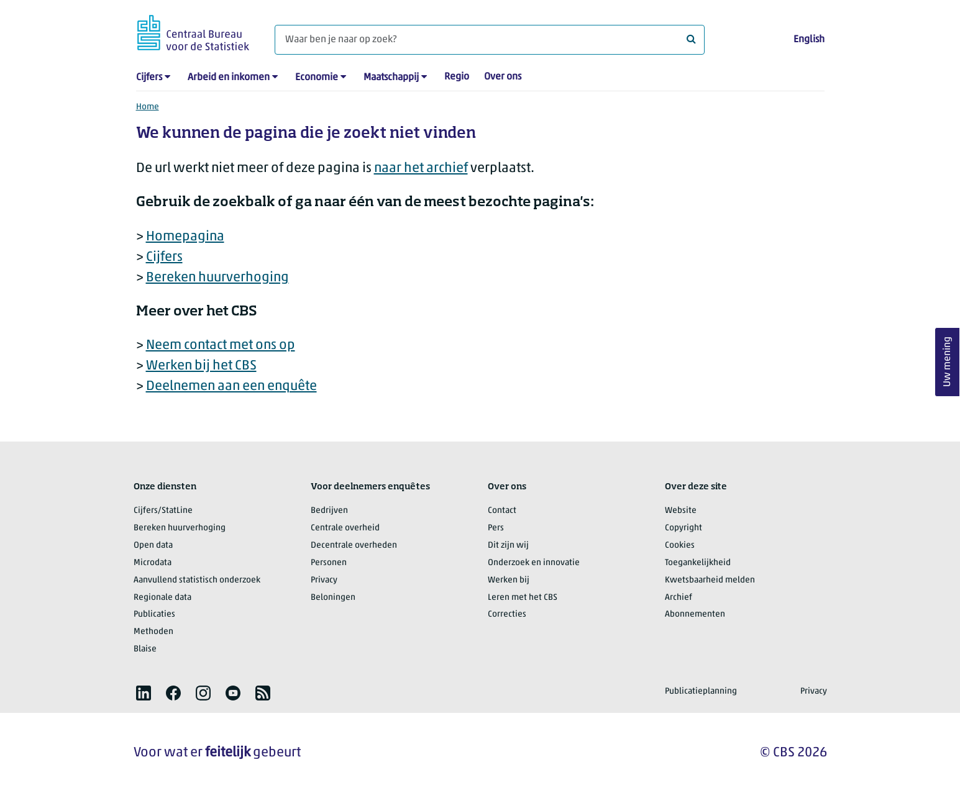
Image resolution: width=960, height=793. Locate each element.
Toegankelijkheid (698, 563)
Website (681, 511)
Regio (456, 77)
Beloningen (333, 598)
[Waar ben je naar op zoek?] (490, 40)
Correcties (507, 614)
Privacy (324, 580)
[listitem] (143, 693)
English (809, 40)
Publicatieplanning (701, 691)
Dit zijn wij (508, 546)
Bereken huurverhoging (217, 278)
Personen (329, 563)
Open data (153, 546)
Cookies (680, 546)
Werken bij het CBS (201, 366)
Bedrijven (329, 511)
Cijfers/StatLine (163, 511)
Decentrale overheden (354, 546)
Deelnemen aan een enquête (231, 386)
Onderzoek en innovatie (534, 563)
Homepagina (185, 237)
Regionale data (162, 598)
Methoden (153, 632)
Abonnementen (695, 614)
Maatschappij (391, 78)
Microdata (152, 563)
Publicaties (154, 614)
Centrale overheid (345, 528)
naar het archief (421, 168)
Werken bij (508, 580)
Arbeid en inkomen (229, 78)
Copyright (683, 528)
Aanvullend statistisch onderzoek (197, 580)
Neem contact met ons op (220, 345)
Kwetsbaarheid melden (710, 580)
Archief (678, 598)
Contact (502, 511)
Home (147, 107)
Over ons (502, 77)
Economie (316, 78)
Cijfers (149, 78)
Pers (496, 528)
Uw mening (948, 362)
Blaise (145, 649)
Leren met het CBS (522, 598)
